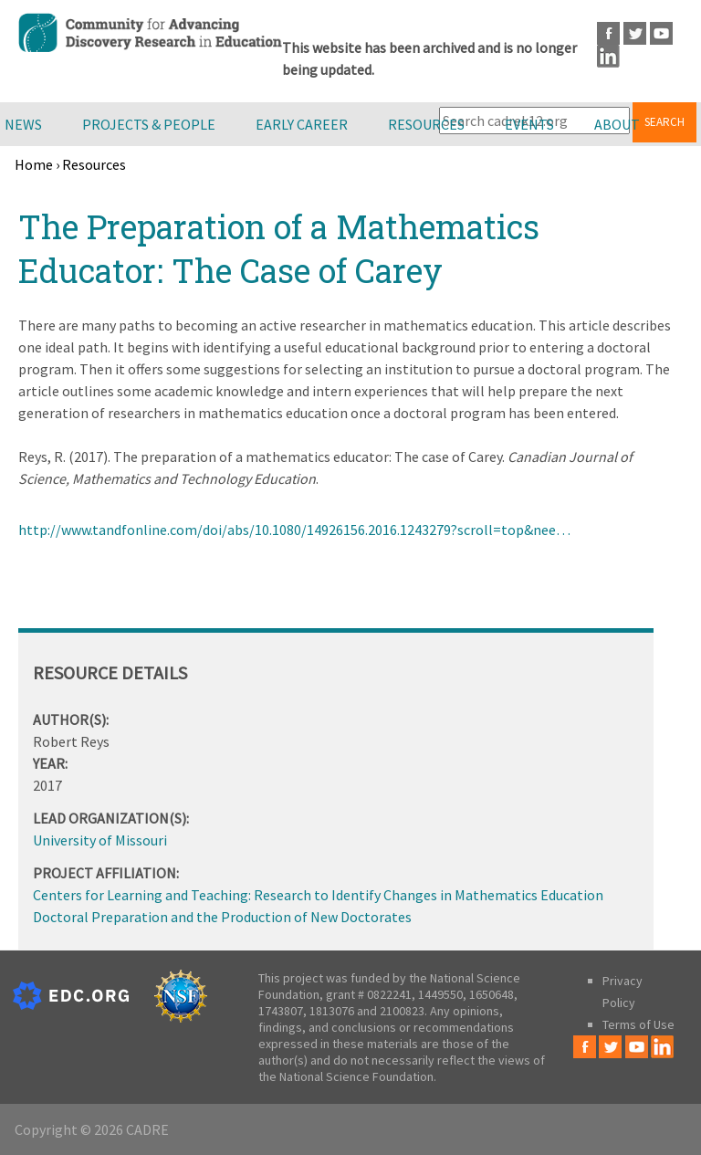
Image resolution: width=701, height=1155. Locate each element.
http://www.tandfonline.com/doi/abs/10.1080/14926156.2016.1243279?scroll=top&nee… (294, 529)
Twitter (634, 33)
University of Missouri (100, 840)
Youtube (661, 33)
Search (664, 122)
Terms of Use (638, 1024)
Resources (426, 124)
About (617, 124)
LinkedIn (608, 56)
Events (529, 124)
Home (34, 164)
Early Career (302, 124)
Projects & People (148, 124)
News (23, 124)
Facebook (608, 33)
